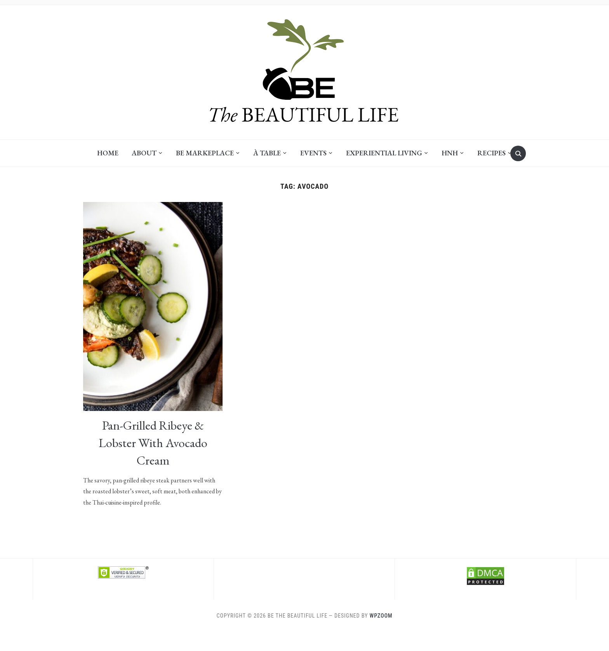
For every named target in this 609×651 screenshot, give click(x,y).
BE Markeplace (205, 152)
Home (107, 152)
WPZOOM (381, 616)
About (144, 152)
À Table (267, 152)
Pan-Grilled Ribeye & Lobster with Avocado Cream (153, 442)
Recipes (491, 152)
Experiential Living (384, 152)
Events (313, 152)
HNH (450, 152)
